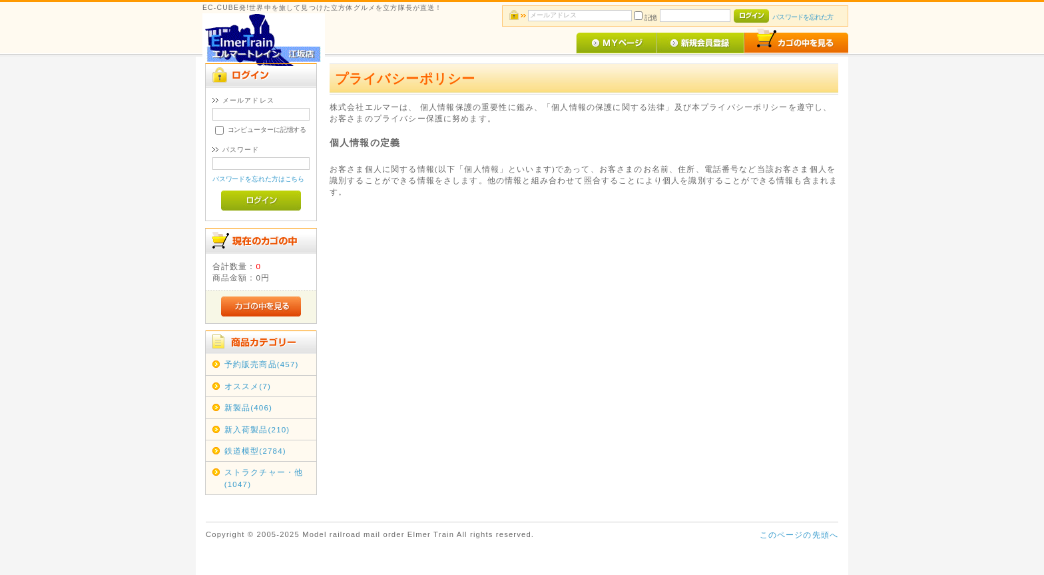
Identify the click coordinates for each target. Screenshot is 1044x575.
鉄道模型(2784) (255, 450)
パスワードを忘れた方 (802, 17)
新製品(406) (248, 407)
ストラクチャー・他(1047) (263, 478)
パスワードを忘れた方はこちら (258, 179)
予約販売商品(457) (261, 364)
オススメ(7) (247, 386)
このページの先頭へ (799, 534)
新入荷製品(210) (257, 429)
